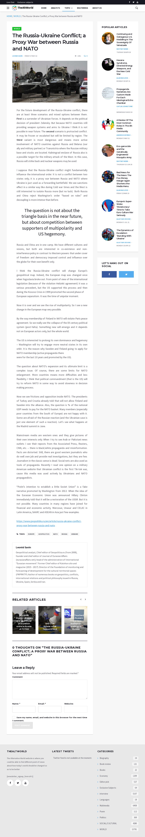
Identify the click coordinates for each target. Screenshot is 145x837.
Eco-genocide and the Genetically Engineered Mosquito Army (124, 152)
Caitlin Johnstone (125, 106)
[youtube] (137, 2)
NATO (55, 534)
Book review (105, 764)
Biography (104, 758)
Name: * (16, 704)
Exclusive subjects (25, 2)
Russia (64, 534)
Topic (67, 8)
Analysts (55, 8)
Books (102, 770)
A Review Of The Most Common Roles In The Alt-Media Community (125, 125)
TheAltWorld (22, 8)
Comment (17, 677)
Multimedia (104, 805)
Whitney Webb (122, 49)
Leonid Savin (17, 56)
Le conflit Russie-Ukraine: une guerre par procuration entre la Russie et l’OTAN (24, 622)
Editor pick (104, 781)
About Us (97, 8)
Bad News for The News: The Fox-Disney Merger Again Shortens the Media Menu (124, 179)
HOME (9, 16)
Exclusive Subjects (107, 787)
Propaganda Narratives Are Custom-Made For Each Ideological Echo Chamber (125, 96)
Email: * (42, 704)
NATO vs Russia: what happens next (50, 626)
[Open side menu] (8, 8)
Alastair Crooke (124, 219)
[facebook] (129, 2)
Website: (68, 704)
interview (103, 793)
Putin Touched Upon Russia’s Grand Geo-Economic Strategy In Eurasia (76, 622)
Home (43, 8)
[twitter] (133, 2)
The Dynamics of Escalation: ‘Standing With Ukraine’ (125, 234)
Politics (102, 817)
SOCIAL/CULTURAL (108, 823)
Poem (102, 811)
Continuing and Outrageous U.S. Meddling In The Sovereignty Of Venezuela (125, 39)
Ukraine (74, 534)
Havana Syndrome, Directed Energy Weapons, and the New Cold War (125, 67)
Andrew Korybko (124, 135)
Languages (104, 799)
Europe (31, 534)
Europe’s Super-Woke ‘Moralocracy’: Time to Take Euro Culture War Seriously (125, 208)
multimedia (82, 8)
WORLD (17, 16)
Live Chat (10, 2)
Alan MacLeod (122, 78)
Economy (103, 776)
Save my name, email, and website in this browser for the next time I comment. (49, 719)
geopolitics (43, 534)
